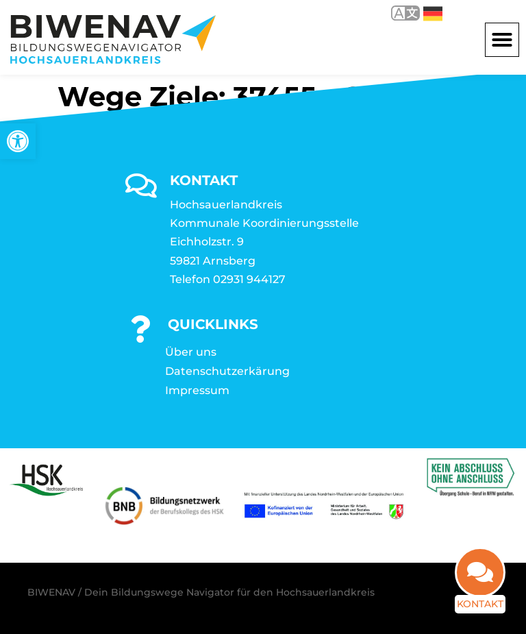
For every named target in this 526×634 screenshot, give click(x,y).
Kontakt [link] (476, 608)
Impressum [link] (197, 388)
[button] (502, 38)
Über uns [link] (190, 349)
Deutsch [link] (432, 13)
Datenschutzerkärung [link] (227, 369)
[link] (18, 141)
